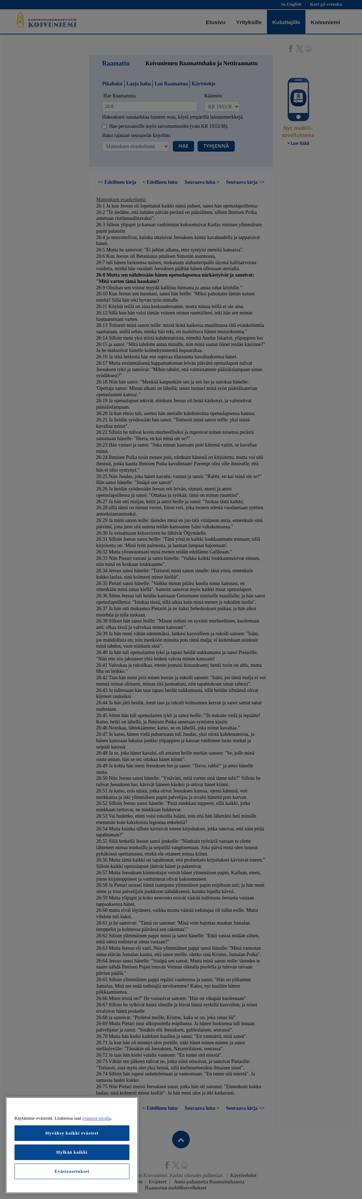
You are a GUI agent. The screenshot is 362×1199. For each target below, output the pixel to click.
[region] (72, 1145)
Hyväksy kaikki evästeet (72, 1133)
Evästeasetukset (71, 1171)
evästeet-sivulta (96, 1118)
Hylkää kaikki (71, 1152)
